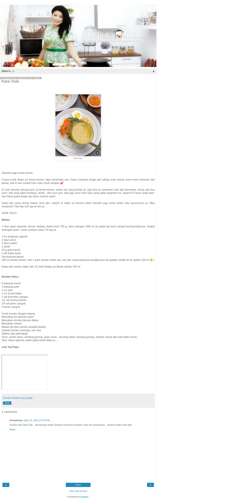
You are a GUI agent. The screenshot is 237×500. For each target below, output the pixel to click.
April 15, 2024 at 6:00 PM (37, 420)
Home (78, 485)
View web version (78, 491)
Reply (12, 429)
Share (7, 403)
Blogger (84, 496)
